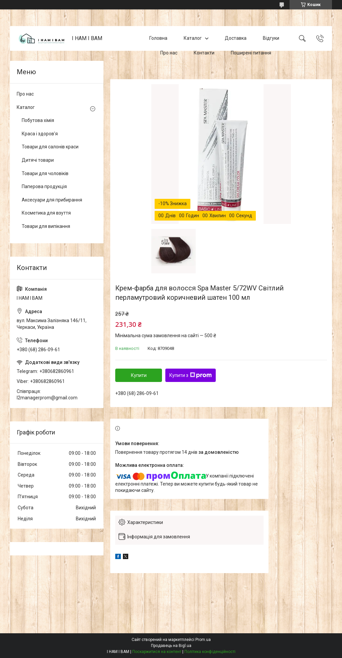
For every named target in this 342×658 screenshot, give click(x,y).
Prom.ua (203, 639)
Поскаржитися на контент (156, 651)
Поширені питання (251, 52)
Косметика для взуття (46, 213)
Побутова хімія (38, 120)
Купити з (190, 375)
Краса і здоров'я (40, 133)
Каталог (193, 38)
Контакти (204, 52)
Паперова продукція (44, 186)
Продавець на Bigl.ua (171, 645)
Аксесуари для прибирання (52, 200)
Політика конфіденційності (209, 651)
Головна (158, 38)
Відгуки (271, 38)
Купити (139, 375)
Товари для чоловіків (45, 173)
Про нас (168, 52)
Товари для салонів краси (50, 146)
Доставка (235, 38)
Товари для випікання (46, 226)
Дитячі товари (38, 160)
